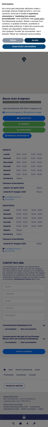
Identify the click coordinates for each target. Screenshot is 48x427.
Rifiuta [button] (13, 40)
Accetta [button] (35, 40)
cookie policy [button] (39, 19)
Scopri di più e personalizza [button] (24, 46)
